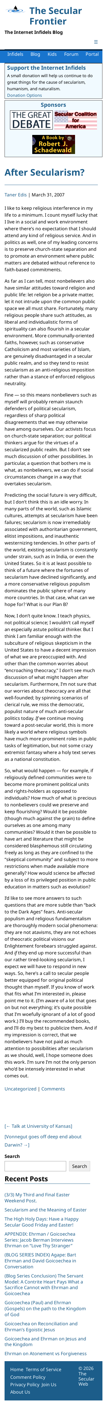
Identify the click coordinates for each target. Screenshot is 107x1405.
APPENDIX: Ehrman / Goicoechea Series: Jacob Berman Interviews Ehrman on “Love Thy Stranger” (40, 1240)
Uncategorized (21, 1089)
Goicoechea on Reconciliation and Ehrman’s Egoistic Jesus (41, 1326)
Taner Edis (16, 195)
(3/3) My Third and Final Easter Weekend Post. (37, 1198)
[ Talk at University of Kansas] (38, 1126)
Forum (71, 54)
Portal (92, 54)
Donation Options (24, 95)
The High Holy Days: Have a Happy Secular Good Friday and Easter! (41, 1222)
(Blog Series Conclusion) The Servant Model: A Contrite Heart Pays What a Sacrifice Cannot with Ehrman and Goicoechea (44, 1285)
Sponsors (53, 104)
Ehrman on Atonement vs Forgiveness (46, 1353)
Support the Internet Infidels (46, 67)
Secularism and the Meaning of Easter (46, 1210)
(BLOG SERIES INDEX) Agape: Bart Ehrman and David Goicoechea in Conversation (40, 1261)
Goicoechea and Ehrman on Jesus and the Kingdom (45, 1342)
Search (12, 1156)
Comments (53, 1089)
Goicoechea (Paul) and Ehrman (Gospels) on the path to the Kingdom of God (45, 1308)
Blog (35, 54)
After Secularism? (44, 172)
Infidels (15, 54)
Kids (52, 54)
